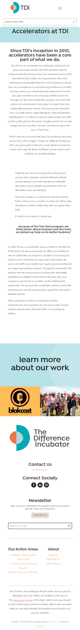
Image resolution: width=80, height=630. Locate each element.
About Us (53, 555)
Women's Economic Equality (23, 572)
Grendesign (40, 626)
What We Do (53, 559)
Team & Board (53, 563)
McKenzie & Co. (55, 622)
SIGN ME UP (40, 515)
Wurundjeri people (23, 600)
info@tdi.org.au (39, 470)
